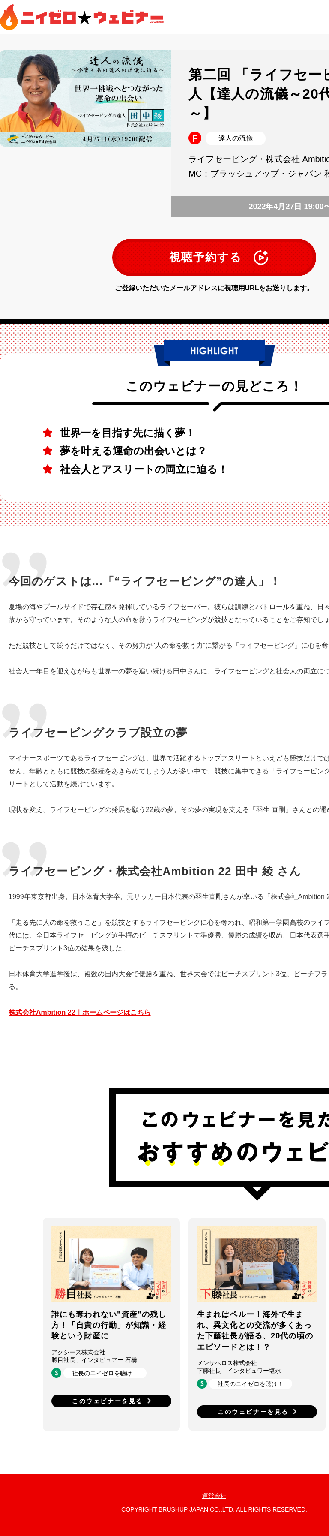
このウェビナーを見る (107, 1401)
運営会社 (214, 1495)
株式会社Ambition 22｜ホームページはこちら (80, 1012)
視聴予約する (205, 257)
